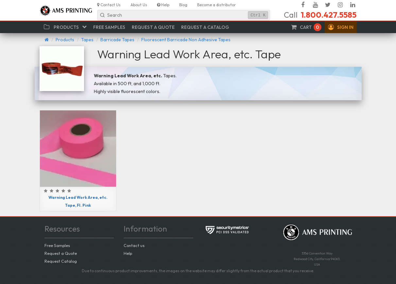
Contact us (134, 245)
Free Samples (57, 245)
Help (128, 253)
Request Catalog (60, 261)
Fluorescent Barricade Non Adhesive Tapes (186, 40)
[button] (341, 27)
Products (65, 40)
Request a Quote (60, 253)
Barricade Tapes (117, 40)
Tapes (87, 40)
